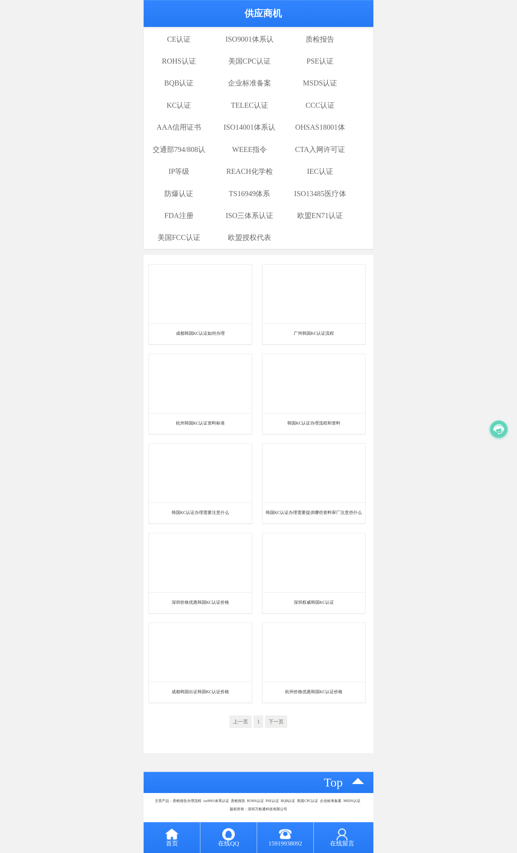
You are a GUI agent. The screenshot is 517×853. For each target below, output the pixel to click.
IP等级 (178, 171)
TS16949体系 (249, 194)
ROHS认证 (179, 61)
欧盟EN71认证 (320, 215)
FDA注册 (179, 215)
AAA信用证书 (179, 127)
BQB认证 (179, 83)
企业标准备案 (249, 83)
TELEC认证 (249, 105)
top (333, 782)
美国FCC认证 (179, 237)
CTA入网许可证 (320, 149)
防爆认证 (178, 194)
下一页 (276, 721)
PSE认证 (320, 61)
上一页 (240, 721)
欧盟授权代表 (249, 237)
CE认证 (179, 39)
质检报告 (320, 39)
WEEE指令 (249, 149)
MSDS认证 (320, 83)
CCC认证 (320, 105)
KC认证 (179, 105)
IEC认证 (320, 171)
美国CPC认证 (249, 61)
